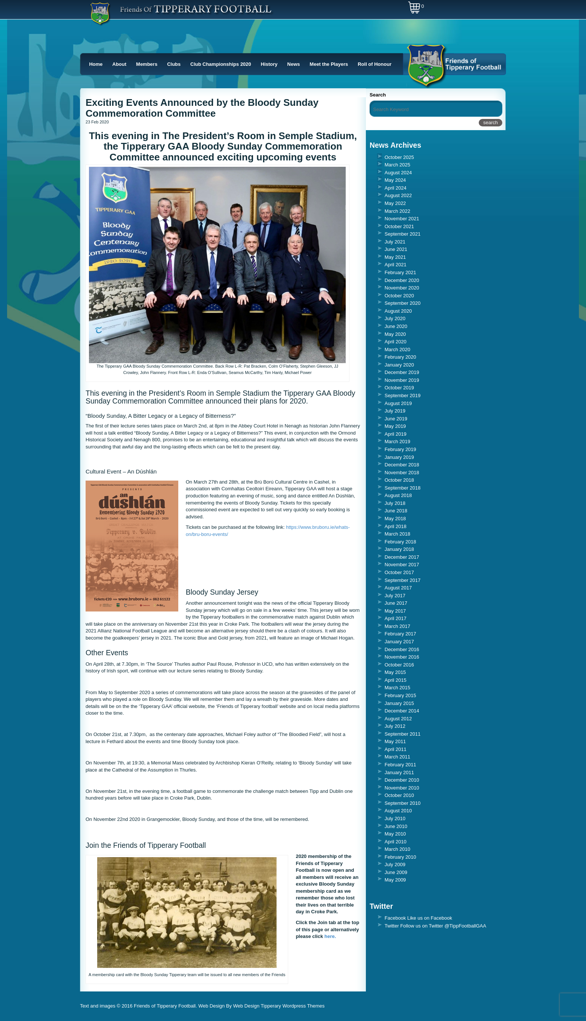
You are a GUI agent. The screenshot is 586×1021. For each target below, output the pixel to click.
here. (330, 936)
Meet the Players (329, 64)
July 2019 (395, 411)
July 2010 (395, 818)
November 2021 (402, 218)
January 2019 (399, 457)
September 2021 (402, 234)
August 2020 (398, 311)
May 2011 (395, 741)
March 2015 (397, 687)
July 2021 (395, 242)
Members (146, 64)
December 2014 (402, 711)
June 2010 (396, 826)
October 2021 (399, 226)
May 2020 (395, 334)
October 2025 (399, 157)
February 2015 (400, 695)
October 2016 (399, 665)
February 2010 (400, 857)
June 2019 (396, 418)
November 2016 (402, 657)
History (269, 64)
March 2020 (397, 349)
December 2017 (402, 557)
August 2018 (398, 495)
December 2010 (402, 780)
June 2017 (396, 603)
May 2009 (395, 880)
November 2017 (402, 564)
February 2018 (400, 542)
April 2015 (396, 680)
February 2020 (400, 357)
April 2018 (396, 526)
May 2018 (395, 518)
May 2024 (395, 180)
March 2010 (397, 849)
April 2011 (396, 749)
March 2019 (397, 441)
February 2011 (400, 764)
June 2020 (396, 326)
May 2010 (395, 834)
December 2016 (402, 649)
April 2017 (396, 618)
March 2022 (397, 211)
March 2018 (397, 534)
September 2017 (402, 580)
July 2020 (395, 318)
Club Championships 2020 (220, 64)
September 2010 (402, 803)
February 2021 (400, 272)
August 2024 (398, 172)
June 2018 (396, 510)
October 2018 (399, 480)
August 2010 (398, 810)
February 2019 (400, 449)
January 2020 (399, 365)
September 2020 (402, 303)
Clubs (174, 64)
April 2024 (396, 188)
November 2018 (402, 472)
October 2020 (399, 295)
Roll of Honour (374, 64)
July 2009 (395, 864)
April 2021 (396, 264)
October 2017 (399, 572)
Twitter (392, 926)
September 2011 (402, 734)
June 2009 (396, 872)
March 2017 (397, 626)
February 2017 (400, 634)
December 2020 (402, 280)
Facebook (395, 918)
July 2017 (395, 595)
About (119, 64)
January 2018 (399, 549)
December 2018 (402, 464)
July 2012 (395, 726)
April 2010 (396, 841)
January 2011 (399, 772)
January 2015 (399, 703)
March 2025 (397, 165)
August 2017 (398, 588)
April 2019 (396, 434)
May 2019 (395, 426)
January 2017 (399, 641)
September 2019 (402, 395)
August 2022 (398, 195)
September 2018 (402, 488)
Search (378, 95)
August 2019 (398, 403)
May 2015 (395, 672)
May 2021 (395, 257)
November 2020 (402, 288)
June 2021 (396, 249)
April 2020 (396, 341)
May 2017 (395, 611)
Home (95, 64)
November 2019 (402, 380)
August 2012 (398, 718)
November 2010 (402, 788)
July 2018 (395, 503)
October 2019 (399, 387)
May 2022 (395, 203)
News (293, 64)
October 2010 (399, 795)
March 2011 (397, 757)
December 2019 (402, 372)
